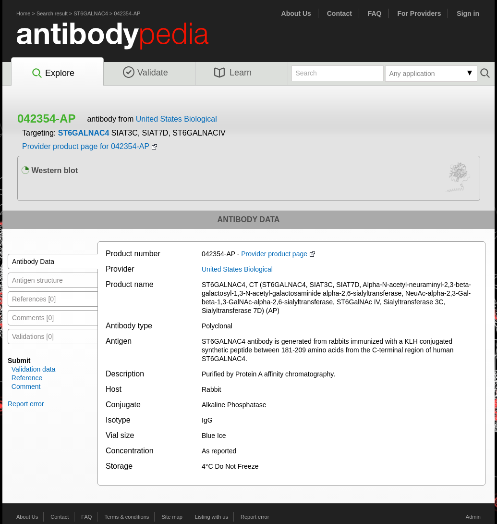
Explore (52, 73)
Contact (339, 13)
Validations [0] (33, 336)
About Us (296, 13)
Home (23, 13)
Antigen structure (37, 280)
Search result (52, 13)
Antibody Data (33, 261)
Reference (27, 378)
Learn (233, 72)
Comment (26, 386)
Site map (171, 517)
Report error (26, 404)
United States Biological (176, 119)
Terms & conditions (126, 517)
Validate (145, 72)
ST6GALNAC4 (90, 13)
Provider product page (274, 254)
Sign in (468, 13)
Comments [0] (33, 318)
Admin (473, 517)
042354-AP (127, 13)
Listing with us (211, 517)
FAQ (375, 13)
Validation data (34, 369)
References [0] (34, 299)
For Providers (419, 13)
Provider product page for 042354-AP (85, 146)
